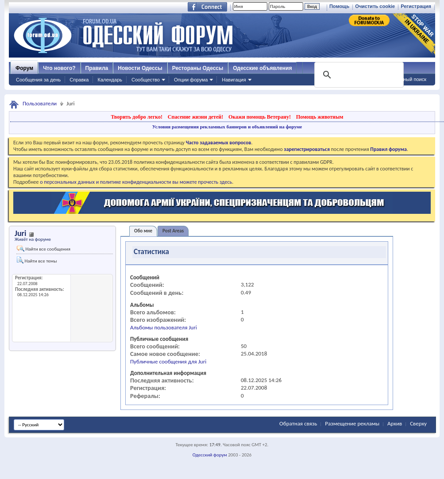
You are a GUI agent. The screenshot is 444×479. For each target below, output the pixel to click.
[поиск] (358, 75)
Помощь (339, 6)
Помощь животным (320, 117)
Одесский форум (210, 455)
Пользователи (40, 103)
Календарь (109, 79)
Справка (79, 79)
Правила (96, 68)
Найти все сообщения (43, 249)
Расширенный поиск (403, 79)
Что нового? (59, 68)
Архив (394, 423)
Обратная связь (298, 423)
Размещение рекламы (352, 423)
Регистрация (416, 6)
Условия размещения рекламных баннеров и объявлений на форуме (227, 126)
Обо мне (143, 231)
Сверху (418, 423)
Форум (24, 68)
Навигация (234, 79)
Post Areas (173, 231)
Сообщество (145, 79)
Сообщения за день (38, 79)
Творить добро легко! (136, 117)
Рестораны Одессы (198, 68)
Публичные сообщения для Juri (168, 361)
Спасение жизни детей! (195, 117)
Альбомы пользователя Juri (163, 327)
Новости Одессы (140, 68)
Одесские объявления (262, 68)
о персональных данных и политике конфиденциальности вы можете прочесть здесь (136, 182)
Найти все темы (37, 260)
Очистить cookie (375, 6)
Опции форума (191, 79)
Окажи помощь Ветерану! (259, 117)
